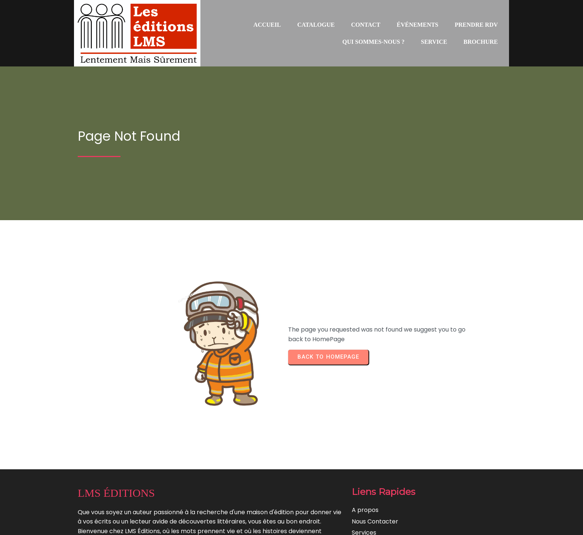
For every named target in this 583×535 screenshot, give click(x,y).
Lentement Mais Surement (324, 524)
